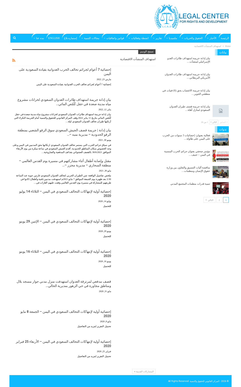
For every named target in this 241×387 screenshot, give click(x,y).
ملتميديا (173, 38)
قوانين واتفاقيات (115, 38)
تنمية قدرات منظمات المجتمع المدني (190, 183)
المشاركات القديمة (144, 371)
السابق (223, 122)
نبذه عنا (40, 38)
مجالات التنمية (91, 38)
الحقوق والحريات (193, 38)
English (54, 38)
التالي (213, 122)
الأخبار (213, 38)
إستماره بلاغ (70, 38)
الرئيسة (225, 38)
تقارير (159, 38)
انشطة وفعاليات (140, 38)
